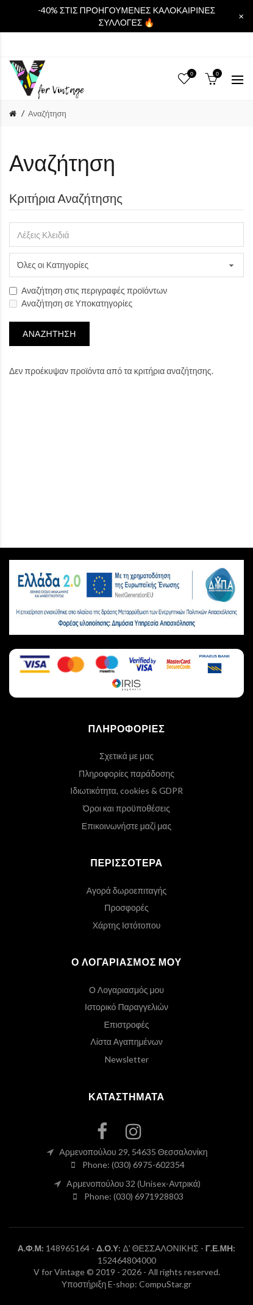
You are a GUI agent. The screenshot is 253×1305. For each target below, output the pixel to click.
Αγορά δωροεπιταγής (126, 890)
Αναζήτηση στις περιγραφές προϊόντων (88, 290)
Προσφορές (126, 907)
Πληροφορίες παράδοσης (126, 773)
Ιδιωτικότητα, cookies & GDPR (126, 790)
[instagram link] (141, 1131)
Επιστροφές (126, 1024)
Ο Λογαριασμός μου (126, 990)
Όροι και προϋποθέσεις (126, 808)
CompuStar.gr (165, 1284)
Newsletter (127, 1059)
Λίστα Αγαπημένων (126, 1041)
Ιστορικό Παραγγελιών (126, 1007)
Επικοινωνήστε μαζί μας (126, 826)
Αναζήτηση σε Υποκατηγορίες (70, 303)
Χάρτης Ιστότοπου (127, 925)
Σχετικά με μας (126, 756)
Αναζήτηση (47, 113)
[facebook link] (109, 1131)
